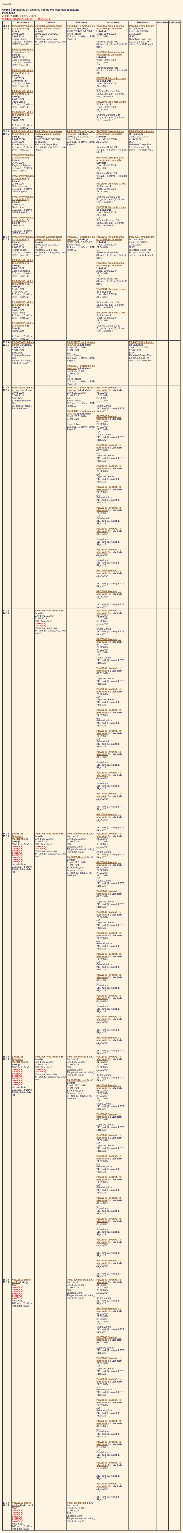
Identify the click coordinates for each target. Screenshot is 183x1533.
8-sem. (33, 15)
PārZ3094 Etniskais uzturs (111, 78)
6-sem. (24, 15)
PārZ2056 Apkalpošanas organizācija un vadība (48, 27)
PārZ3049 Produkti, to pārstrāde (23, 27)
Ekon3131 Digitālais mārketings (18, 836)
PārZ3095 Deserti (77, 833)
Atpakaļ (6, 3)
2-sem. (6, 15)
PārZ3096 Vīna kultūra (141, 26)
